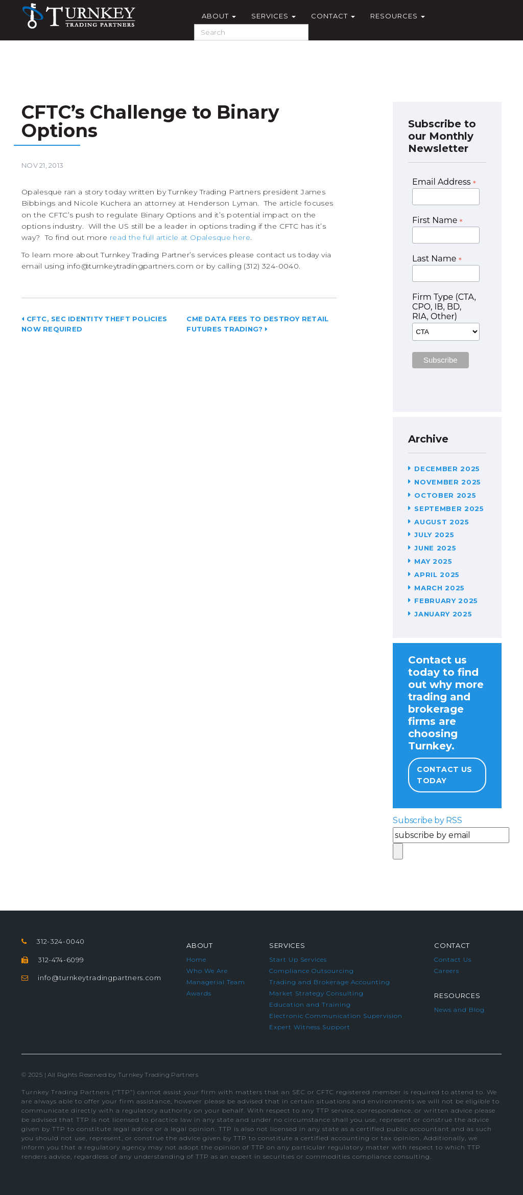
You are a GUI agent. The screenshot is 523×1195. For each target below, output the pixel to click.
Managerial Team (215, 982)
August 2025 (441, 522)
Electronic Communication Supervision (335, 1016)
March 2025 (439, 588)
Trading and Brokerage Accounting (329, 982)
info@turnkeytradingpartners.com (99, 977)
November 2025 (447, 482)
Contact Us (452, 959)
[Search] (251, 32)
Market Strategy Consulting (316, 993)
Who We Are (207, 971)
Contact (333, 16)
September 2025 (449, 508)
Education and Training (310, 1004)
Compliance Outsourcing (311, 971)
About (219, 16)
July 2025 (434, 534)
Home (196, 959)
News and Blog (459, 1009)
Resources (397, 16)
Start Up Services (298, 959)
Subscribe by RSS (427, 820)
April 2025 (437, 574)
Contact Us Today (444, 775)
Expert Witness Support (309, 1027)
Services (273, 16)
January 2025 (443, 614)
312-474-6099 (61, 960)
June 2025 (435, 548)
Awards (198, 993)
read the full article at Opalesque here (180, 237)
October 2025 (445, 495)
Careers (446, 971)
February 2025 (446, 600)
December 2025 (447, 468)
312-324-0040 (60, 941)
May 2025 (433, 561)
